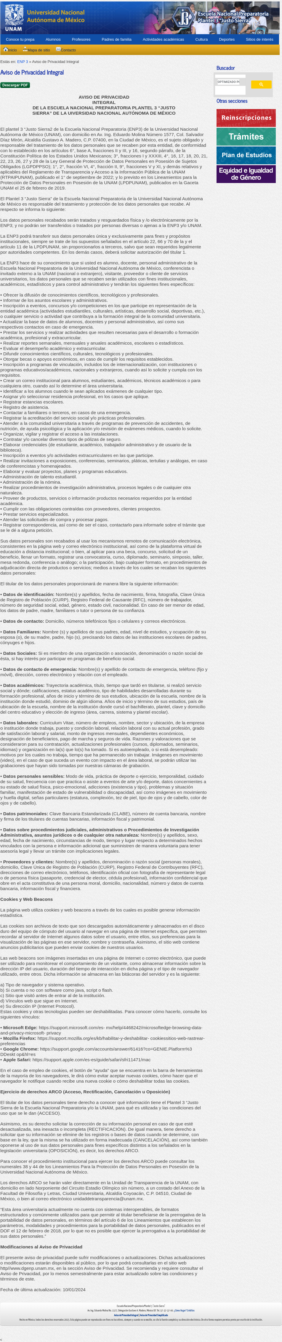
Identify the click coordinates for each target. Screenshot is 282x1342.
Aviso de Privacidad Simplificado (154, 1315)
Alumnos (53, 39)
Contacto (66, 50)
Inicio (10, 50)
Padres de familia (117, 39)
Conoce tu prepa (20, 39)
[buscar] (228, 82)
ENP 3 (22, 61)
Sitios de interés (259, 39)
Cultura (202, 39)
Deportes (227, 39)
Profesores (81, 39)
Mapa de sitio (36, 50)
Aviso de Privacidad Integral (126, 1315)
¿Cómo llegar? (180, 1310)
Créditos (190, 1310)
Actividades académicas (163, 39)
